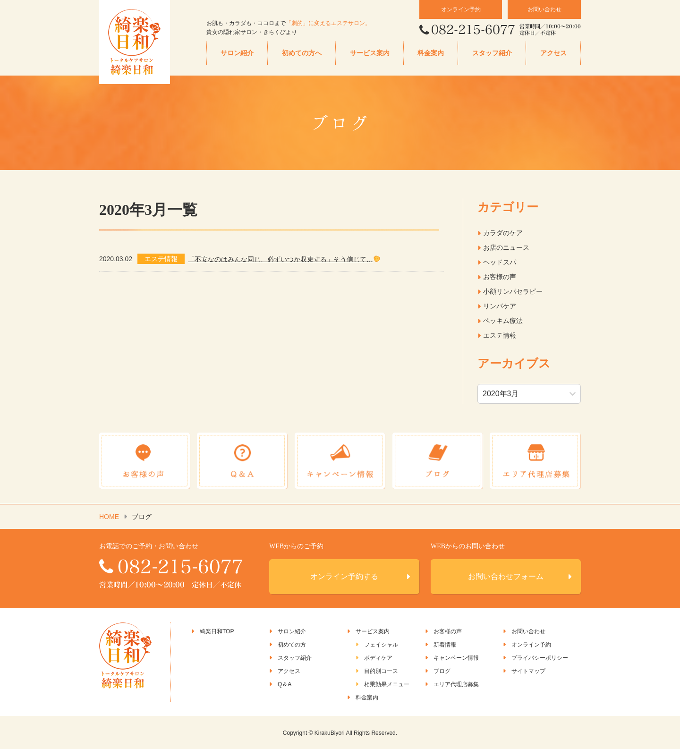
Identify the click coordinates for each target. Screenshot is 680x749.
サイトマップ (528, 670)
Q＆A (284, 684)
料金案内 (430, 53)
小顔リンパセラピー (513, 291)
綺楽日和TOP (217, 631)
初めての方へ (302, 53)
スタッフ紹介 (492, 53)
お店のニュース (506, 247)
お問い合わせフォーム (506, 576)
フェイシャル (381, 644)
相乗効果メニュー (386, 684)
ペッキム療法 (503, 320)
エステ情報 (499, 335)
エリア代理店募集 (456, 684)
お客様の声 (499, 277)
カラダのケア (503, 233)
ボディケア (378, 657)
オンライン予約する (344, 576)
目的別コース (381, 670)
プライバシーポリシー (539, 657)
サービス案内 (370, 53)
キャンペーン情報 (456, 657)
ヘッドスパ (499, 262)
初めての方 (292, 644)
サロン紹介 (237, 53)
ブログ (442, 670)
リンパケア (499, 306)
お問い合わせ (544, 9)
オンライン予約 (461, 9)
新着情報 (445, 644)
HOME (109, 516)
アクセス (553, 53)
